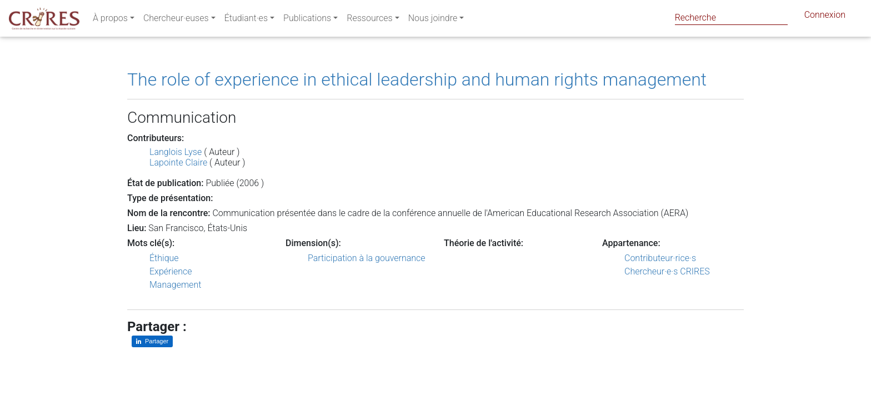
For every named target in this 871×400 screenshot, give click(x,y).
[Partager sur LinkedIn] (152, 341)
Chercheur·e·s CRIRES (667, 271)
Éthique (164, 258)
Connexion (824, 17)
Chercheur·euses (176, 20)
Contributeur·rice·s (660, 258)
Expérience (170, 271)
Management (175, 284)
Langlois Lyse (175, 152)
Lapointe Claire (178, 162)
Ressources (369, 20)
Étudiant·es (246, 20)
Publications (307, 20)
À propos (110, 20)
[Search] (731, 17)
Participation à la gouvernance (367, 258)
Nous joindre (433, 20)
